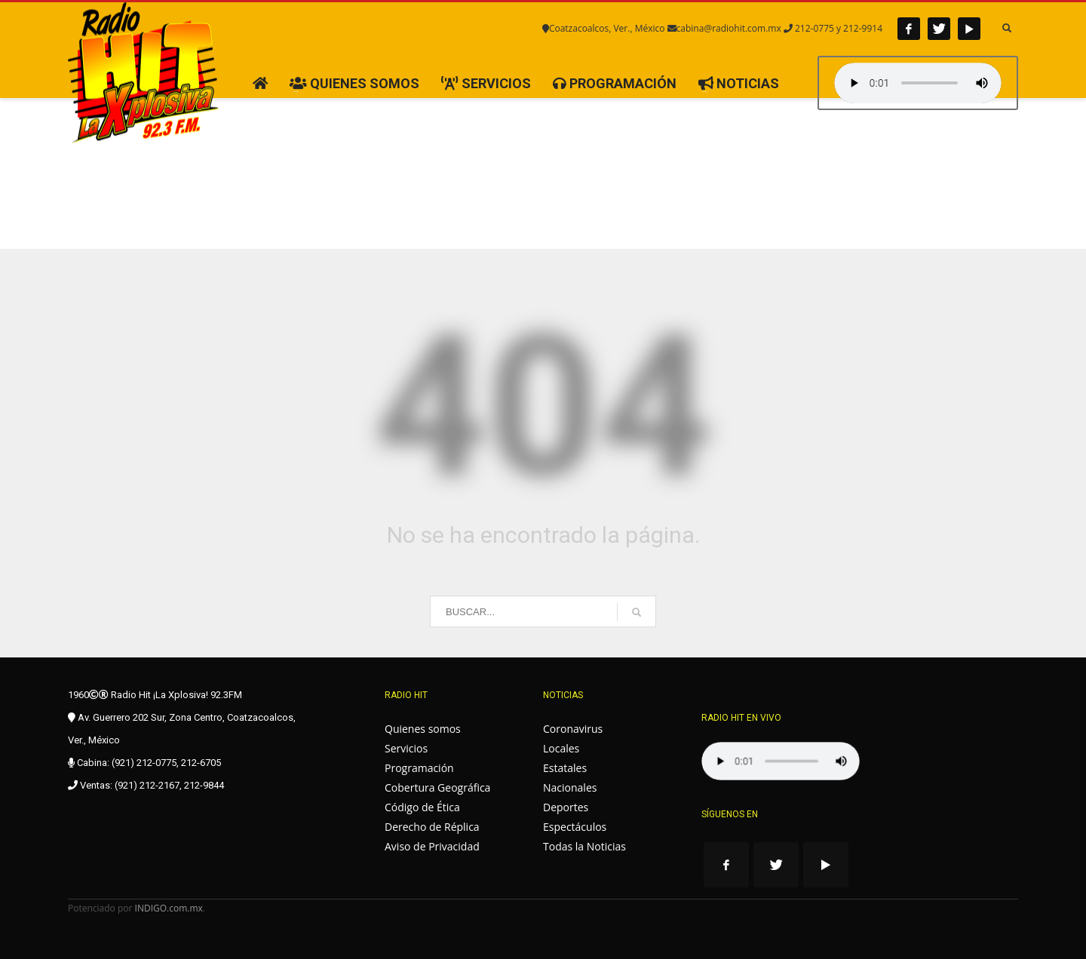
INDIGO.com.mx (169, 908)
